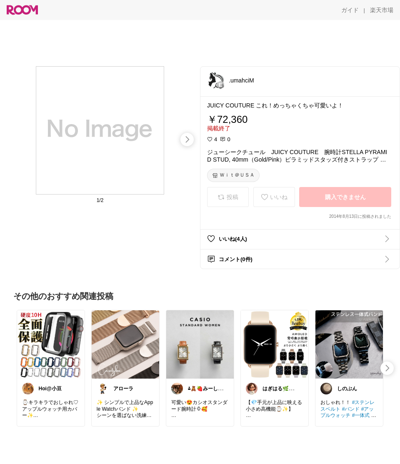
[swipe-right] (187, 139)
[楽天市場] (381, 10)
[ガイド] (350, 10)
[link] (51, 344)
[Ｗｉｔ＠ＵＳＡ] (233, 175)
